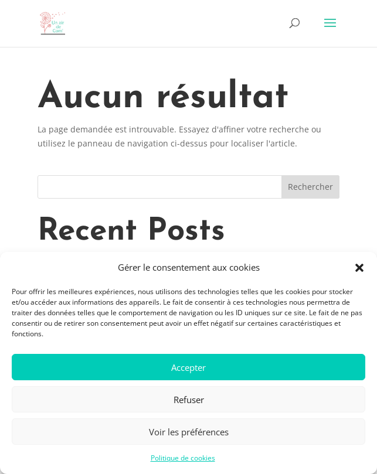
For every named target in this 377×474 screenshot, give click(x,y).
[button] (359, 268)
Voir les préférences (189, 432)
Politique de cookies (183, 458)
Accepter (188, 367)
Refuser (189, 399)
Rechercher (310, 186)
